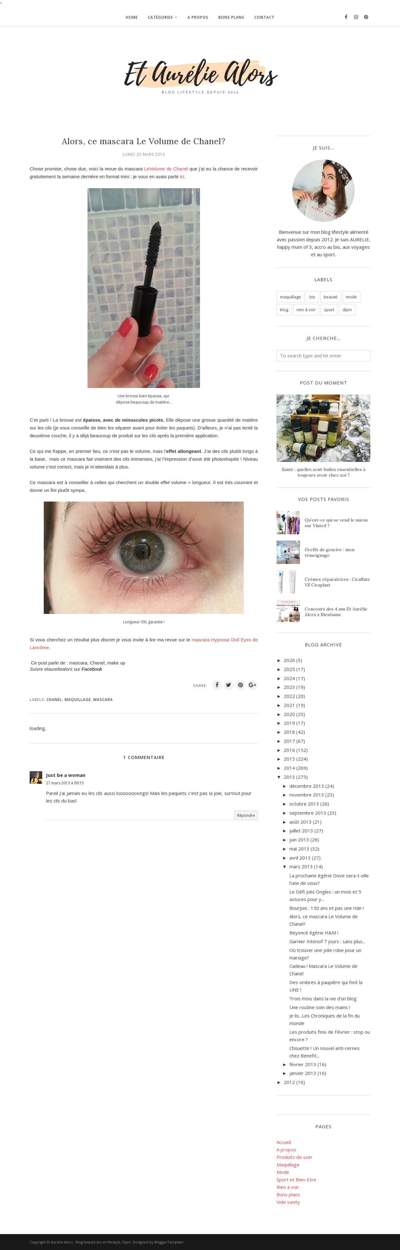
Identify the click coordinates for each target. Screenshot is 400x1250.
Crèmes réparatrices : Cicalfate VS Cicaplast (337, 582)
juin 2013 (299, 839)
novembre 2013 (306, 795)
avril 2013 (300, 858)
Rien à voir (288, 1187)
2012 (289, 1082)
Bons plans (288, 1194)
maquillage (78, 699)
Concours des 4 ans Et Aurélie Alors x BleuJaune (336, 611)
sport (329, 309)
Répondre (246, 815)
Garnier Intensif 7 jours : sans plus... (327, 941)
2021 (289, 705)
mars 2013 (301, 866)
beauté (331, 297)
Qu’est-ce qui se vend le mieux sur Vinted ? (336, 522)
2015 (289, 759)
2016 (289, 750)
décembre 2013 (306, 786)
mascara (103, 699)
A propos (286, 1149)
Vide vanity (288, 1202)
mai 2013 (299, 849)
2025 (289, 669)
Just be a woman (65, 775)
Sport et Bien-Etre (296, 1179)
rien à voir (306, 309)
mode (351, 297)
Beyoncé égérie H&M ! (313, 932)
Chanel (54, 699)
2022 (289, 696)
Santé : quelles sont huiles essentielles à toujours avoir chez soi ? (323, 472)
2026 (289, 660)
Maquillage (288, 1164)
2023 (289, 687)
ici (182, 176)
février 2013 (302, 1064)
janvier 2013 (302, 1073)
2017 (289, 741)
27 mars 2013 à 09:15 (65, 783)
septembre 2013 (307, 813)
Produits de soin (294, 1157)
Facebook (92, 669)
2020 (289, 714)
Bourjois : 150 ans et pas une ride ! (326, 908)
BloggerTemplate (168, 1242)
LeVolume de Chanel (166, 168)
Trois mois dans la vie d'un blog (323, 998)
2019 (289, 723)
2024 (289, 678)
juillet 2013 (301, 830)
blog (284, 309)
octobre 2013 (304, 804)
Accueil (284, 1142)
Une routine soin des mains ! (319, 1007)
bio (312, 297)
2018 (289, 732)
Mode (283, 1172)
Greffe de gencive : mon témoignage (329, 552)
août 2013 (300, 822)
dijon (347, 309)
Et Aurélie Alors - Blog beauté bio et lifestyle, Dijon (89, 1242)
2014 (289, 768)
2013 (289, 777)
